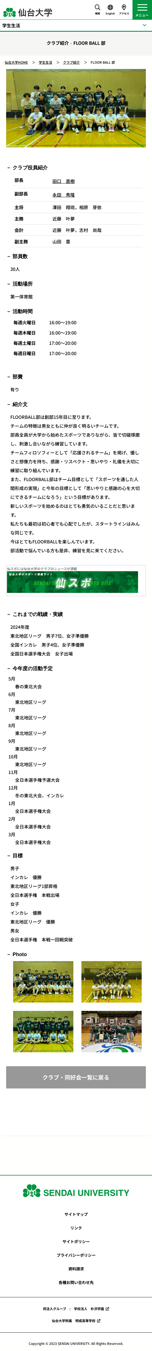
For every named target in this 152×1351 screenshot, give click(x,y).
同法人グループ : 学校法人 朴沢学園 (73, 1308)
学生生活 (45, 62)
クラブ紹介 (71, 62)
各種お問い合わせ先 (76, 1282)
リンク (76, 1228)
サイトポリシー (76, 1241)
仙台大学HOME (16, 62)
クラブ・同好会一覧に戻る (75, 1077)
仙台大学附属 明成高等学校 (73, 1320)
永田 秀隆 (63, 194)
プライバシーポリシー (76, 1255)
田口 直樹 (63, 181)
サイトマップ (76, 1214)
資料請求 (76, 1268)
